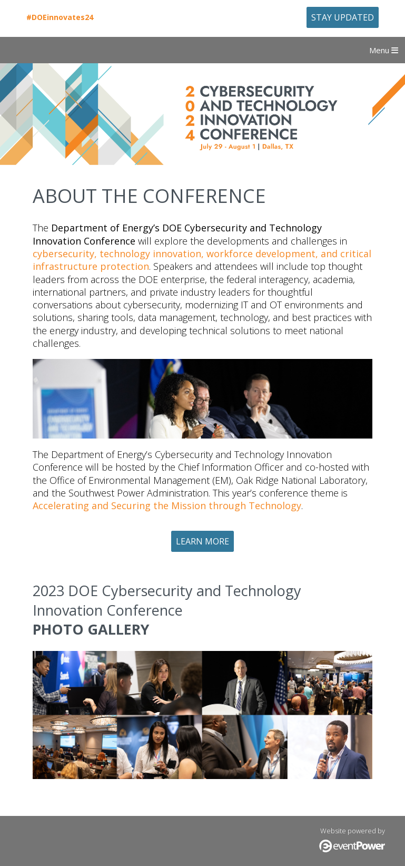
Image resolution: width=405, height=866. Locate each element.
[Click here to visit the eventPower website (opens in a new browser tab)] (352, 849)
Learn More (202, 541)
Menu (383, 50)
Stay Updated (342, 17)
